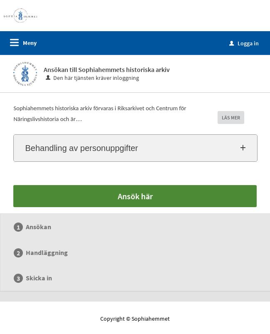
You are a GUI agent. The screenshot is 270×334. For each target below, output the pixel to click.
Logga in (244, 43)
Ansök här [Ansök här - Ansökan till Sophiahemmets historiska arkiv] (135, 196)
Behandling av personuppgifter (81, 148)
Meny (30, 43)
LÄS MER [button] (231, 117)
